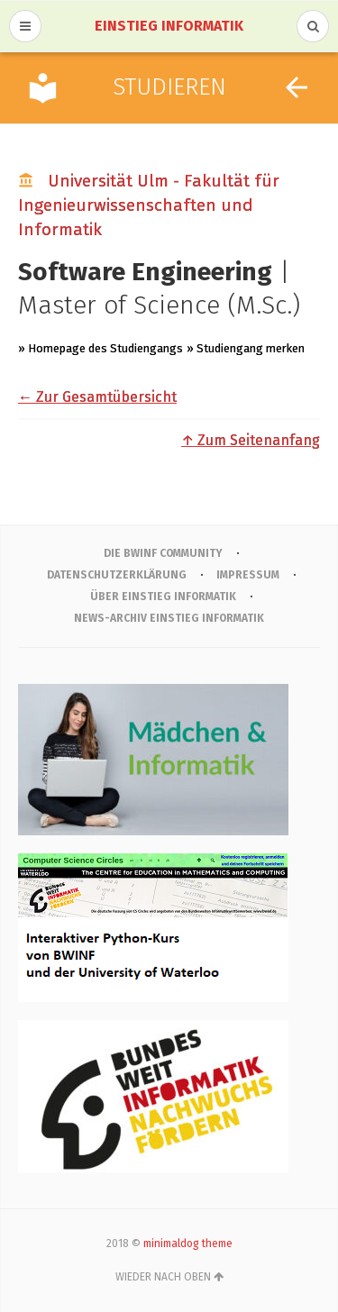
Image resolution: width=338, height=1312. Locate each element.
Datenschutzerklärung (117, 575)
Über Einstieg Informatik (163, 596)
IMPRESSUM (247, 575)
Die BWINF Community (163, 553)
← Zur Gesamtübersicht (97, 396)
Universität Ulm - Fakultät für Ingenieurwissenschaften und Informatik (148, 205)
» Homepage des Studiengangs (100, 348)
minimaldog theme (188, 1243)
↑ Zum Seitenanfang (250, 440)
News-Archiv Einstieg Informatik (169, 618)
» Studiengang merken (246, 348)
